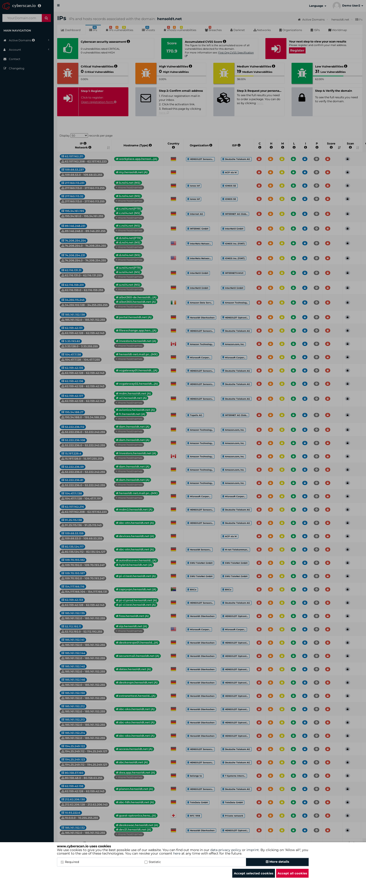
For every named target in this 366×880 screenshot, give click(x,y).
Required (70, 862)
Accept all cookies (292, 873)
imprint (252, 850)
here (176, 853)
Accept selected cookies (253, 873)
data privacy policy (225, 850)
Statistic (152, 862)
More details (277, 861)
